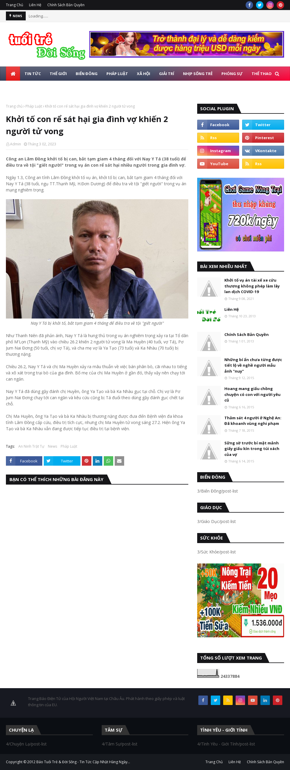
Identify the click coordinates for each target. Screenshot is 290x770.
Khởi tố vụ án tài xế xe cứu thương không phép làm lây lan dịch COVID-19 (252, 285)
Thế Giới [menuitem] (58, 73)
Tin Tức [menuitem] (33, 73)
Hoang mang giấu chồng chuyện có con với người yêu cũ (252, 394)
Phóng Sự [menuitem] (232, 73)
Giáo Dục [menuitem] (20, 87)
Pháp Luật (33, 106)
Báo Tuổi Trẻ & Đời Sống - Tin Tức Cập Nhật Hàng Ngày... (83, 761)
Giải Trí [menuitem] (166, 73)
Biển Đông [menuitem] (87, 73)
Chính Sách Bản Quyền (66, 4)
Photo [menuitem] (45, 87)
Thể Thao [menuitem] (262, 73)
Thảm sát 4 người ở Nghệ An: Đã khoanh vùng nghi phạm (252, 420)
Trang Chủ (14, 4)
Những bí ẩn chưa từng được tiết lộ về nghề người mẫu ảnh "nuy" (253, 365)
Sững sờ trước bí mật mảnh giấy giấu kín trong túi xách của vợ (251, 448)
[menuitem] (13, 73)
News (52, 446)
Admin (15, 144)
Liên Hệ (35, 4)
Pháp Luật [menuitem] (117, 73)
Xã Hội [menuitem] (143, 73)
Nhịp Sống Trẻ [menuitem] (198, 73)
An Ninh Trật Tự (31, 446)
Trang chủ (14, 106)
